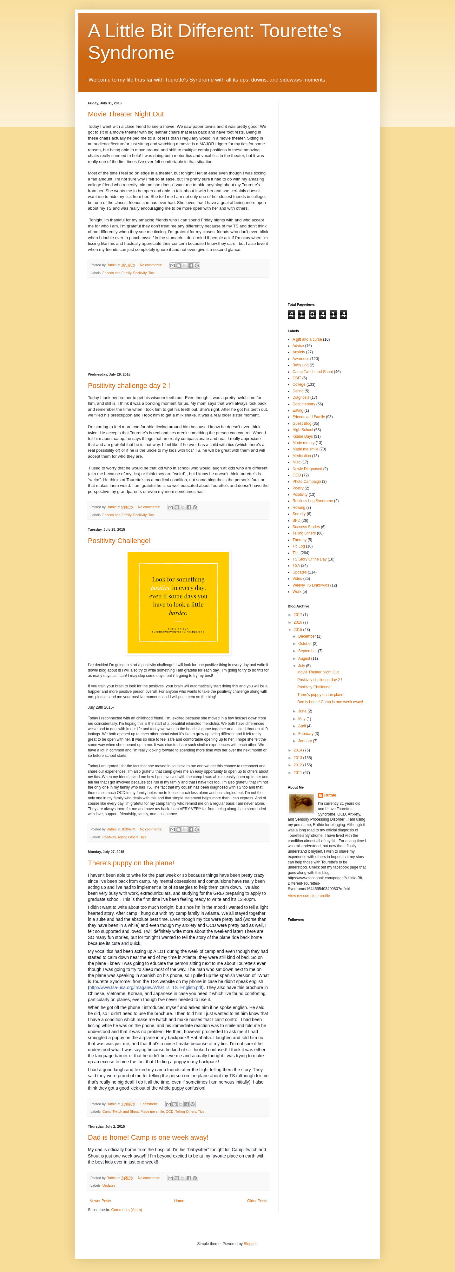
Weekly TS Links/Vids (311, 585)
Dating (298, 391)
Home (179, 1201)
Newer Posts (100, 1201)
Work (297, 591)
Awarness (301, 359)
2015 (298, 629)
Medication (302, 456)
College (299, 384)
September (308, 651)
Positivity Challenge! (119, 541)
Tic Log (299, 546)
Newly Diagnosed (307, 469)
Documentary (304, 404)
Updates (108, 1185)
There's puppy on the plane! (131, 863)
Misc (296, 462)
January (305, 741)
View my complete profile (309, 896)
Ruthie (330, 795)
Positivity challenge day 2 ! (129, 386)
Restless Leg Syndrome (313, 501)
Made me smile (152, 1111)
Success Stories (306, 527)
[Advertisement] (178, 325)
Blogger (250, 1244)
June (302, 711)
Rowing (299, 507)
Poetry (298, 488)
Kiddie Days (303, 436)
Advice (298, 346)
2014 (298, 750)
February (306, 733)
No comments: (151, 265)
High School (303, 430)
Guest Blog (302, 423)
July (302, 666)
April (302, 726)
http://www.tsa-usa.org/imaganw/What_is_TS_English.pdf (145, 987)
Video (297, 578)
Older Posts (257, 1201)
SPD (296, 520)
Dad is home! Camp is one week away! (148, 1137)
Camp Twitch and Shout (120, 1111)
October (305, 643)
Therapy (300, 540)
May (302, 719)
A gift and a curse (307, 339)
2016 (298, 622)
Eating (298, 410)
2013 (298, 758)
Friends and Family (116, 273)
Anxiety (299, 352)
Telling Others (127, 837)
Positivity (140, 273)
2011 (298, 772)
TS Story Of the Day (309, 559)
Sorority (299, 514)
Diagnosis (301, 397)
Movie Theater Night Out (126, 114)
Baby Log (301, 365)
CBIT (297, 378)
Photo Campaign (307, 481)
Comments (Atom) (126, 1210)
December (307, 636)
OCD (169, 1111)
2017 (298, 615)
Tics (151, 273)
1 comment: (149, 1104)
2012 (298, 765)
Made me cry (303, 443)
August (304, 658)
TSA (296, 565)
